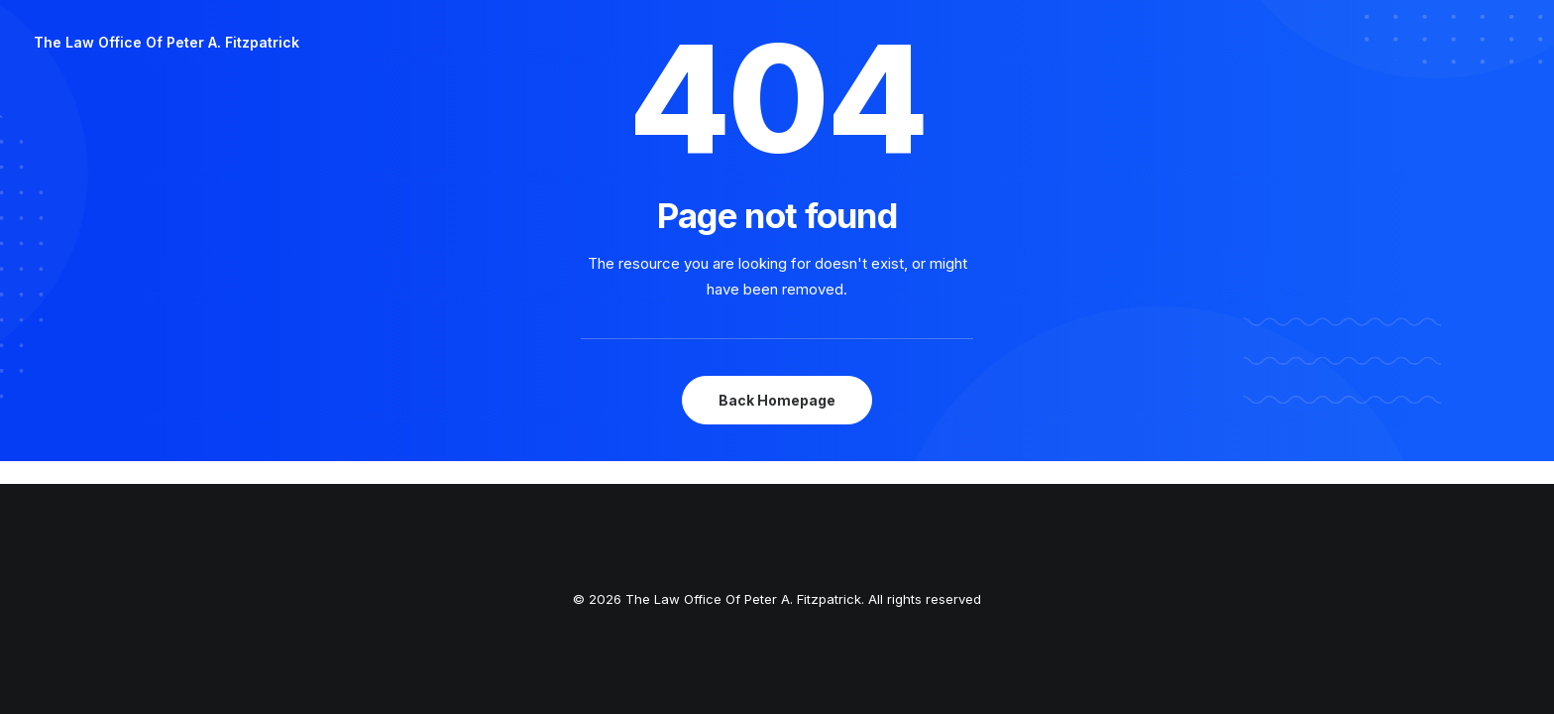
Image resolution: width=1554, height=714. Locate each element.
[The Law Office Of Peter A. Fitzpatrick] (166, 43)
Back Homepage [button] (777, 400)
